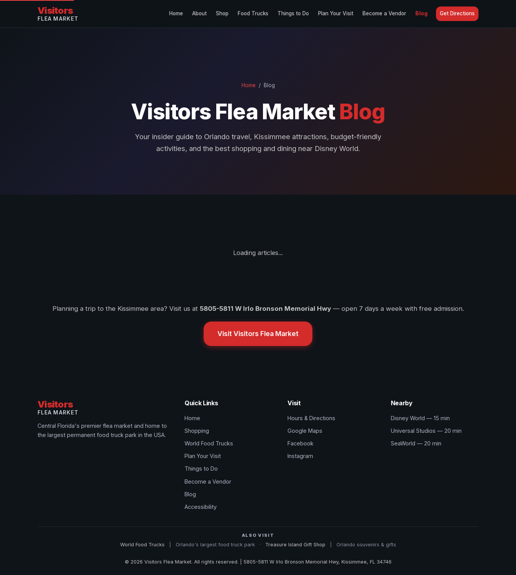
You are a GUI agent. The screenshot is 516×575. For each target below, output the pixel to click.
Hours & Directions (311, 418)
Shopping (197, 430)
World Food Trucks (209, 443)
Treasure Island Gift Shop (295, 544)
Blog (421, 13)
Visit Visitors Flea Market (258, 334)
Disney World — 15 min (420, 418)
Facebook (300, 443)
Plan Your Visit (335, 13)
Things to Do (293, 13)
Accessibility (201, 507)
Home (176, 13)
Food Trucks (253, 13)
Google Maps (304, 430)
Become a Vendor (384, 13)
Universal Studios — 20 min (426, 430)
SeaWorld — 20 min (416, 443)
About (199, 13)
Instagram (300, 456)
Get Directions (457, 13)
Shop (222, 13)
